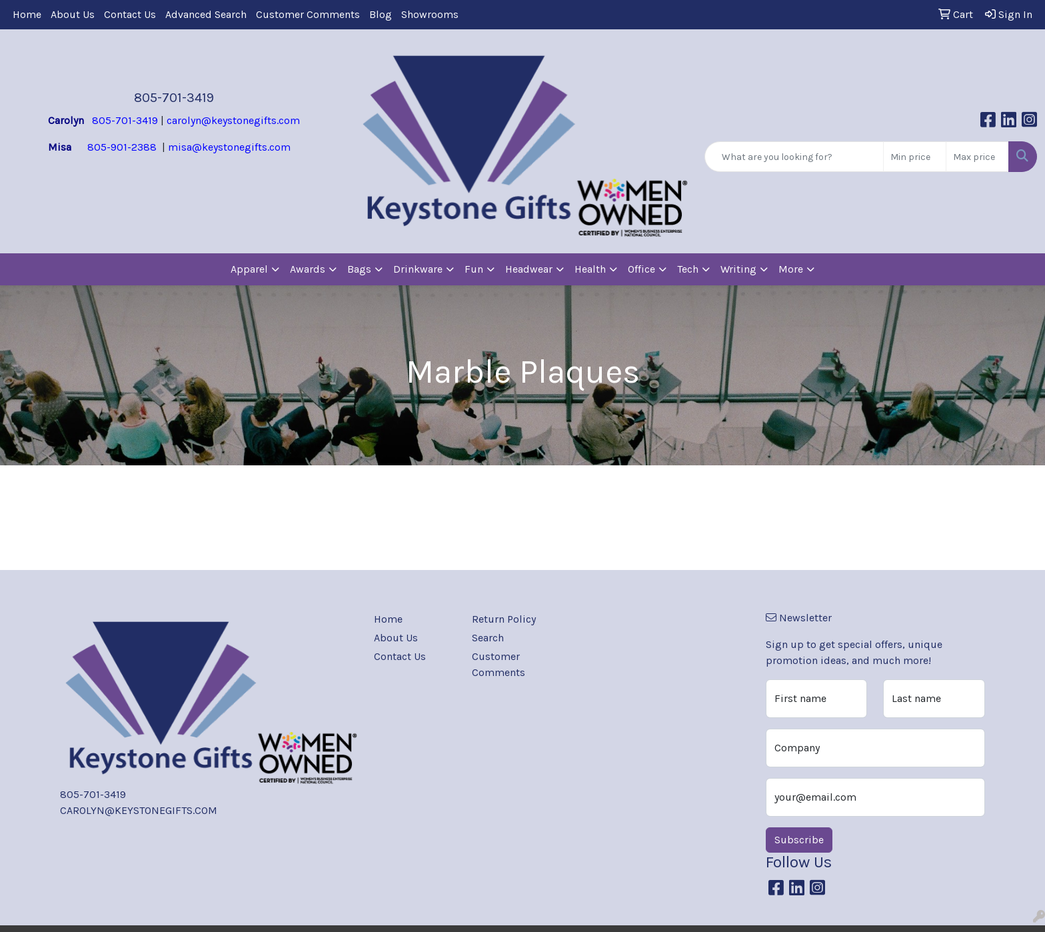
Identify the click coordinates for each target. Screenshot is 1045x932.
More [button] (790, 269)
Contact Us (130, 14)
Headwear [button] (528, 269)
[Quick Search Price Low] (914, 156)
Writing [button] (738, 269)
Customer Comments (308, 14)
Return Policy (504, 619)
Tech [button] (687, 269)
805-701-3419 (174, 97)
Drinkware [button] (418, 269)
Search (488, 637)
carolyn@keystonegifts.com (233, 120)
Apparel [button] (249, 269)
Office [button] (641, 269)
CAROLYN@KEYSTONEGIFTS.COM (138, 810)
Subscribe (799, 839)
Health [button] (590, 269)
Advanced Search (206, 14)
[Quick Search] (794, 156)
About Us (73, 14)
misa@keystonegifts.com (229, 147)
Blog (380, 14)
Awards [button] (307, 269)
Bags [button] (359, 269)
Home (27, 14)
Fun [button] (474, 269)
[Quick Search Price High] (977, 156)
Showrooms (430, 14)
